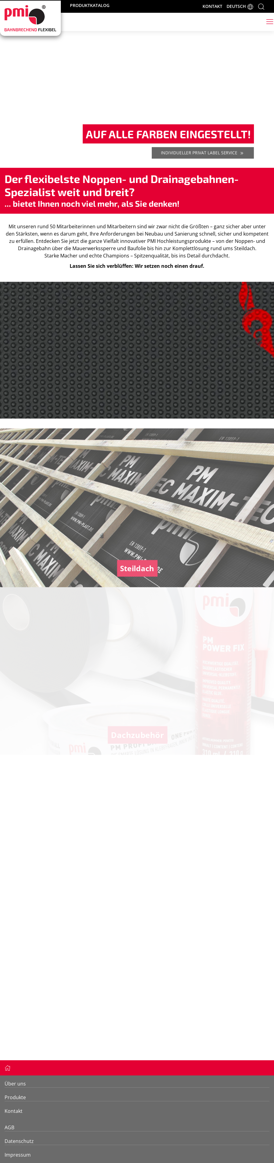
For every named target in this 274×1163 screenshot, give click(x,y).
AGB (9, 1127)
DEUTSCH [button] (240, 7)
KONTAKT (212, 6)
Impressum (18, 1154)
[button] (261, 6)
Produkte (15, 1097)
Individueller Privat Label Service (203, 153)
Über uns (15, 1083)
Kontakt (14, 1111)
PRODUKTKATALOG (89, 5)
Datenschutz (19, 1141)
